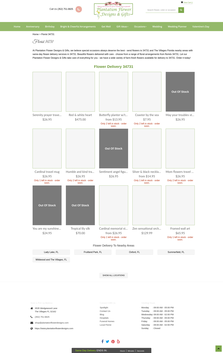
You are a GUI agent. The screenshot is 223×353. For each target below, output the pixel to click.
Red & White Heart (80, 115)
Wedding (157, 26)
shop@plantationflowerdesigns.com (52, 322)
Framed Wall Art (180, 228)
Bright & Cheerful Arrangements (78, 26)
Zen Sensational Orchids (146, 228)
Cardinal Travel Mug (47, 172)
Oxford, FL (134, 252)
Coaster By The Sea (147, 115)
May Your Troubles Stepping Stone (180, 115)
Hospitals (104, 318)
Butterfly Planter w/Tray (113, 115)
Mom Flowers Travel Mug (180, 172)
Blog (102, 314)
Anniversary (32, 26)
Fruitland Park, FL (93, 252)
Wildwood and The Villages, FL (51, 259)
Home (17, 26)
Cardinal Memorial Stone (113, 228)
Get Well (106, 26)
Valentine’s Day (200, 26)
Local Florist (105, 325)
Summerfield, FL (176, 252)
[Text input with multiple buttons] (162, 10)
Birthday (49, 26)
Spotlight (104, 307)
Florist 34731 (47, 34)
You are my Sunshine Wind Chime (47, 228)
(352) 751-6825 (65, 9)
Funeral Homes (107, 321)
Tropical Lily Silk (80, 228)
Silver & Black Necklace (146, 172)
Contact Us (105, 311)
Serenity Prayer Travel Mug (47, 115)
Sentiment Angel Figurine (113, 172)
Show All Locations (114, 275)
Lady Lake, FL (51, 252)
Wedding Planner (177, 26)
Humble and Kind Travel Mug (80, 172)
